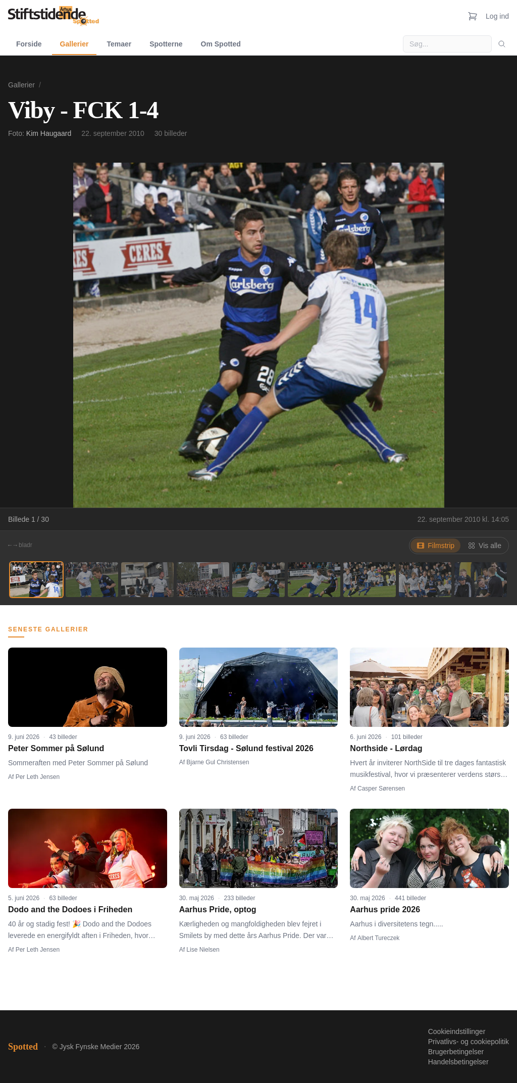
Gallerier (74, 44)
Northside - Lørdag (386, 748)
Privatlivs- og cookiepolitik (468, 1042)
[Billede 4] (203, 579)
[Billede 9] (480, 579)
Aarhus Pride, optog (217, 909)
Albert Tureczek (378, 938)
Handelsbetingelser (458, 1062)
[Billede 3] (147, 579)
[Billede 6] (314, 579)
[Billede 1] (36, 579)
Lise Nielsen (202, 949)
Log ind (497, 16)
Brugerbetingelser (456, 1052)
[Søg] (502, 44)
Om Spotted (221, 44)
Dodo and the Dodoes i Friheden (70, 909)
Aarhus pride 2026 (385, 909)
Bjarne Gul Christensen (217, 762)
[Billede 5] (258, 579)
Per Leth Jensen (38, 776)
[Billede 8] (425, 579)
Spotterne (165, 44)
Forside (29, 44)
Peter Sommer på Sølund (56, 748)
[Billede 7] (369, 579)
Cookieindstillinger (457, 1031)
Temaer (119, 44)
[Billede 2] (92, 579)
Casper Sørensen (381, 788)
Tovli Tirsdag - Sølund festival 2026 (246, 748)
